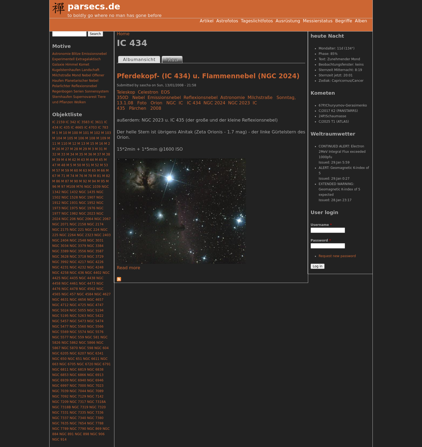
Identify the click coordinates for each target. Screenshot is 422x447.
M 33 (61, 154)
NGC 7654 (78, 423)
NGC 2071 (60, 224)
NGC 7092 (60, 396)
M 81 (97, 176)
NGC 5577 (60, 337)
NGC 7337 (60, 418)
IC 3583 (83, 122)
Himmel (71, 64)
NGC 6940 (78, 380)
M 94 (92, 181)
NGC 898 (82, 434)
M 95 (101, 181)
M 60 (74, 170)
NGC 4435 (69, 278)
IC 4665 (77, 127)
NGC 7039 (60, 391)
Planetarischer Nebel (82, 81)
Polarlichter (61, 86)
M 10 (63, 133)
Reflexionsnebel (201, 97)
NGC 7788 (95, 423)
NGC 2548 (78, 240)
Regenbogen (62, 91)
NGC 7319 (80, 407)
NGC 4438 (87, 278)
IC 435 (64, 127)
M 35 (79, 154)
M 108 (90, 138)
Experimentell (63, 59)
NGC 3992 (60, 262)
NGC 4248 (95, 267)
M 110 (62, 144)
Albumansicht (139, 59)
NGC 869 (94, 429)
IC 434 (194, 102)
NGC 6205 (60, 353)
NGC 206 (68, 219)
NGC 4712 (60, 305)
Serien (78, 91)
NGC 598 (86, 348)
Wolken (80, 102)
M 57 (56, 170)
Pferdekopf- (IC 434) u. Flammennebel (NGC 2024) (208, 76)
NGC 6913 (95, 375)
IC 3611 (97, 122)
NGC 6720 (85, 364)
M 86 (56, 181)
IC (181, 102)
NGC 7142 (95, 396)
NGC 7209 (60, 402)
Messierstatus (317, 20)
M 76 (79, 176)
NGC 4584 (85, 294)
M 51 (86, 165)
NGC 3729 (95, 256)
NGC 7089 (95, 391)
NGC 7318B (61, 407)
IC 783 (103, 127)
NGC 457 (68, 294)
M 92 (83, 181)
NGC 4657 (95, 299)
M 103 (106, 133)
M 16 (99, 144)
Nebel (138, 97)
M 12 (72, 144)
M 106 (79, 138)
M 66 (101, 170)
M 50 (77, 165)
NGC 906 (97, 434)
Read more (128, 267)
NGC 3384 (95, 246)
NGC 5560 (78, 326)
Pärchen (137, 108)
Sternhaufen (62, 97)
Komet (84, 64)
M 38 (106, 154)
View (174, 59)
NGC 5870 (69, 348)
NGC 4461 (69, 283)
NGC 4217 (78, 262)
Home (123, 33)
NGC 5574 (78, 332)
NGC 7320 (97, 407)
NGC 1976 (87, 208)
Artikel (206, 20)
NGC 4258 (60, 273)
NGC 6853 (60, 375)
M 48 (61, 165)
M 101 (84, 133)
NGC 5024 (60, 310)
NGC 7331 (60, 412)
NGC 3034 (60, 246)
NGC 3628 (60, 256)
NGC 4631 (60, 299)
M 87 (65, 181)
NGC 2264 (67, 235)
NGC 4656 (78, 299)
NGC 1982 (69, 213)
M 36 (88, 154)
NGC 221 (77, 230)
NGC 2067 (102, 219)
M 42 (72, 160)
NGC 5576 (95, 332)
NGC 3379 (78, 246)
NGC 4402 (93, 273)
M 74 (70, 176)
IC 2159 (58, 122)
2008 (155, 108)
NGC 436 (77, 273)
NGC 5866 (87, 343)
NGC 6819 (78, 369)
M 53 (104, 165)
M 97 (61, 187)
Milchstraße (260, 97)
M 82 (106, 176)
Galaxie (58, 64)
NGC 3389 (60, 251)
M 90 (74, 181)
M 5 (69, 165)
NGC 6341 (95, 353)
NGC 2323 (85, 235)
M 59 (65, 170)
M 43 (81, 160)
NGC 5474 (95, 321)
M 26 (56, 149)
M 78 (88, 176)
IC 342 (71, 122)
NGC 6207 (78, 353)
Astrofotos (227, 20)
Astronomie (232, 97)
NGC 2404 (60, 240)
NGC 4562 (87, 289)
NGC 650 (59, 359)
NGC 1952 (87, 203)
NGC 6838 (95, 369)
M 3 (91, 149)
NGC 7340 (78, 418)
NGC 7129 (78, 396)
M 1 (55, 133)
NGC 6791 (102, 364)
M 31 (99, 149)
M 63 (83, 170)
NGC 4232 (78, 267)
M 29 (83, 149)
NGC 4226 (95, 262)
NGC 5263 (78, 316)
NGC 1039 (92, 187)
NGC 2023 (239, 102)
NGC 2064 (85, 219)
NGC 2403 (102, 235)
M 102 (95, 133)
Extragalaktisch (88, 59)
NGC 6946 (95, 380)
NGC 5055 (78, 310)
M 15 (90, 144)
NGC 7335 (78, 412)
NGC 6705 (67, 364)
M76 (79, 187)
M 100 (73, 133)
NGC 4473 (87, 283)
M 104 (57, 138)
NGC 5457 (60, 321)
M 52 (95, 165)
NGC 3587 (95, 251)
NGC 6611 (91, 359)
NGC (171, 102)
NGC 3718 (78, 256)
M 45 (99, 160)
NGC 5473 (78, 321)
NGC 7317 (78, 402)
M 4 (64, 160)
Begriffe (343, 20)
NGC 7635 (60, 423)
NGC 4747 (95, 305)
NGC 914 (59, 439)
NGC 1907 (87, 197)
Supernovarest (85, 97)
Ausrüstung (288, 20)
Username (321, 225)
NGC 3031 (95, 240)
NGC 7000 (78, 386)
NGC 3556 (78, 251)
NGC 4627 (102, 294)
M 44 (90, 160)
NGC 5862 (69, 343)
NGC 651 (75, 359)
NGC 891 (66, 434)
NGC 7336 (95, 412)
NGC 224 (92, 230)
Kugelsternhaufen (66, 70)
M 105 (68, 138)
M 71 (61, 176)
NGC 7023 (95, 386)
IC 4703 (90, 127)
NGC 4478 (69, 289)
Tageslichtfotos (257, 20)
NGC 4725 (78, 305)
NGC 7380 (95, 418)
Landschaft (90, 70)
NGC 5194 (95, 310)
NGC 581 (92, 337)
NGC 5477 (60, 326)
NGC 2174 (95, 224)
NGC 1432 (69, 192)
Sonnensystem (97, 91)
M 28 (74, 149)
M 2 (107, 144)
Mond (76, 75)
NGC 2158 (78, 224)
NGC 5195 (60, 316)
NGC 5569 (60, 332)
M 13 (81, 144)
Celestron (148, 92)
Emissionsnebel (164, 97)
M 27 (65, 149)
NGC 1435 (87, 192)
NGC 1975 (69, 208)
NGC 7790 (78, 429)
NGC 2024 (214, 102)
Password (321, 240)
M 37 (97, 154)
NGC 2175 (60, 230)
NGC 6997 (60, 386)
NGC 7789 (60, 429)
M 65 (92, 170)
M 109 (101, 138)
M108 (70, 187)
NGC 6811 (60, 369)
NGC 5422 (95, 316)
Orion (157, 102)
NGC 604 (101, 348)
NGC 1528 (69, 197)
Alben (361, 20)
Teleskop (126, 92)
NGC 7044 (78, 391)
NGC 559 (77, 337)
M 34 (70, 154)
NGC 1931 (69, 203)
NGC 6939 (60, 380)
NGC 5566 (95, 326)
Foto (141, 102)
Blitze (76, 54)
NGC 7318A (96, 402)
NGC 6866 (78, 375)
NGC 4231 (60, 267)
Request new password (337, 256)
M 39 (56, 160)
